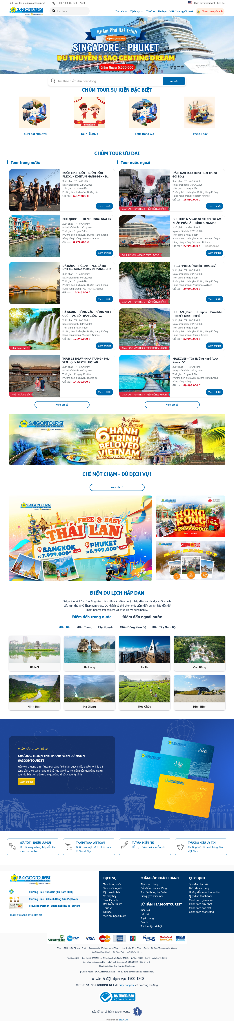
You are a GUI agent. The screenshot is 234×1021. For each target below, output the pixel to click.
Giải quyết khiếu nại (152, 893)
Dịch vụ (136, 11)
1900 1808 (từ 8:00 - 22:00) (69, 3)
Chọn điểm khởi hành (204, 2)
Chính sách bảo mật (200, 905)
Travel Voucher (111, 897)
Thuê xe (150, 11)
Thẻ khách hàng (150, 882)
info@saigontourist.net (29, 912)
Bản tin (144, 920)
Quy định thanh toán (201, 893)
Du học (162, 11)
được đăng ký (126, 982)
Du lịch (121, 11)
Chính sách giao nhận (201, 897)
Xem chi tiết (104, 205)
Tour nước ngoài (112, 885)
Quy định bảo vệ (198, 882)
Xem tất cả (62, 402)
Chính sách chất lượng (201, 909)
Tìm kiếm (173, 81)
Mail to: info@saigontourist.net (27, 3)
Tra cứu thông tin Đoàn (154, 890)
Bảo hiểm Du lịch (112, 901)
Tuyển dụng (147, 916)
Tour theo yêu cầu (210, 12)
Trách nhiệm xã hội (151, 924)
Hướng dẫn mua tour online (204, 890)
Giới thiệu (146, 908)
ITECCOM (123, 1017)
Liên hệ (220, 2)
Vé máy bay (109, 893)
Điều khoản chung (199, 885)
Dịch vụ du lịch (111, 890)
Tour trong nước (112, 882)
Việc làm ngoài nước (181, 11)
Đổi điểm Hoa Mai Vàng (154, 885)
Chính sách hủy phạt (200, 901)
